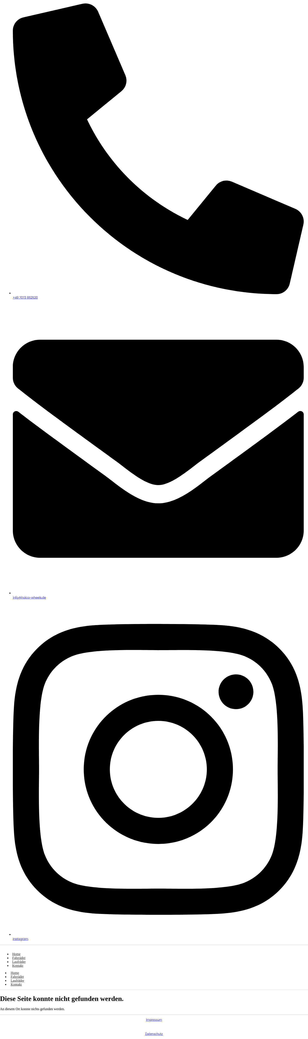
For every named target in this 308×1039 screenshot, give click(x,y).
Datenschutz (154, 1034)
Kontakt (17, 965)
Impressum (154, 1020)
